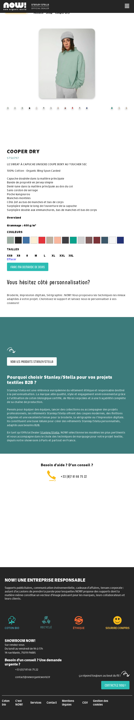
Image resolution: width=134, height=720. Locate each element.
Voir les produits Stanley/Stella (31, 361)
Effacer (11, 259)
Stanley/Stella (49, 432)
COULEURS (14, 232)
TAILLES (13, 249)
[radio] (10, 240)
